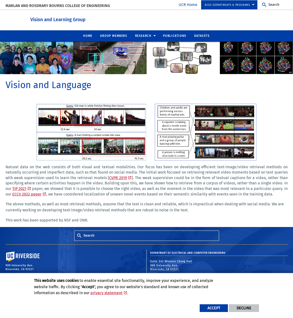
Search (273, 5)
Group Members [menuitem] (113, 35)
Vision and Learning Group (80, 19)
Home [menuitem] (87, 35)
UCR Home (188, 4)
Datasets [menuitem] (202, 35)
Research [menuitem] (143, 35)
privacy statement (106, 293)
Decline (244, 308)
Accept (213, 308)
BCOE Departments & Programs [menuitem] (227, 4)
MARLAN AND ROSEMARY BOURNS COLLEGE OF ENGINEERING (58, 5)
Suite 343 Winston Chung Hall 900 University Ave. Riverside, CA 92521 (171, 265)
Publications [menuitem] (174, 35)
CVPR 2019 (118, 177)
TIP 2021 (19, 188)
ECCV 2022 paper (26, 194)
